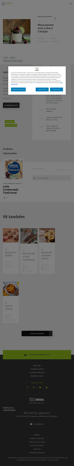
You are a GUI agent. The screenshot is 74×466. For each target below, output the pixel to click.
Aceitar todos (56, 89)
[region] (37, 80)
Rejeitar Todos (42, 89)
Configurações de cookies (18, 89)
